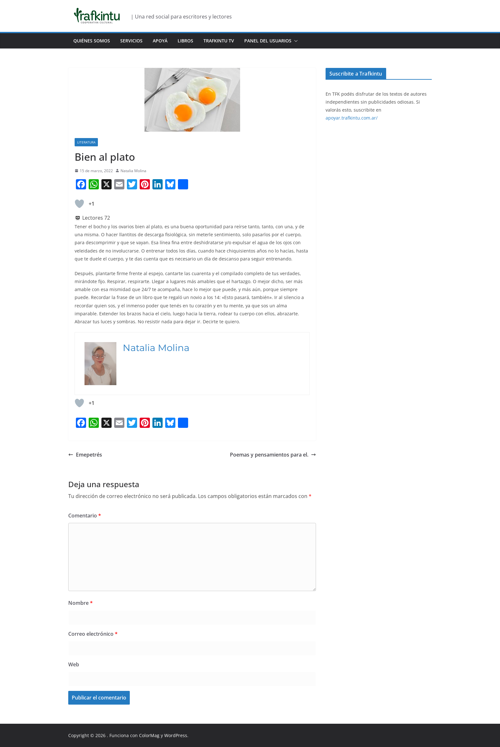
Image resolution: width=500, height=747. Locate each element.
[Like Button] (79, 204)
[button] (294, 40)
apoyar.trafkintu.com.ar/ (352, 118)
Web (73, 664)
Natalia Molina (133, 170)
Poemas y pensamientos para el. (273, 454)
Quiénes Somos (91, 41)
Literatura (86, 142)
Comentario (84, 515)
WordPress (175, 735)
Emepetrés (85, 454)
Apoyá (160, 41)
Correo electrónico (93, 633)
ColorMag (149, 735)
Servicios (131, 41)
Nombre (80, 602)
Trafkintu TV (218, 41)
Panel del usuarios (267, 41)
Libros (185, 41)
